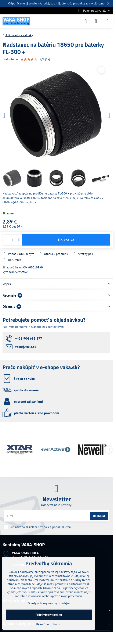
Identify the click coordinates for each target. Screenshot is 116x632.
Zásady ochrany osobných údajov (48, 603)
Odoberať (99, 516)
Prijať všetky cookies (49, 615)
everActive (21, 272)
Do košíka (66, 240)
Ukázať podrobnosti (49, 624)
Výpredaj (43, 3)
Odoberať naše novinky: (56, 505)
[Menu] (108, 21)
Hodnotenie (10, 59)
